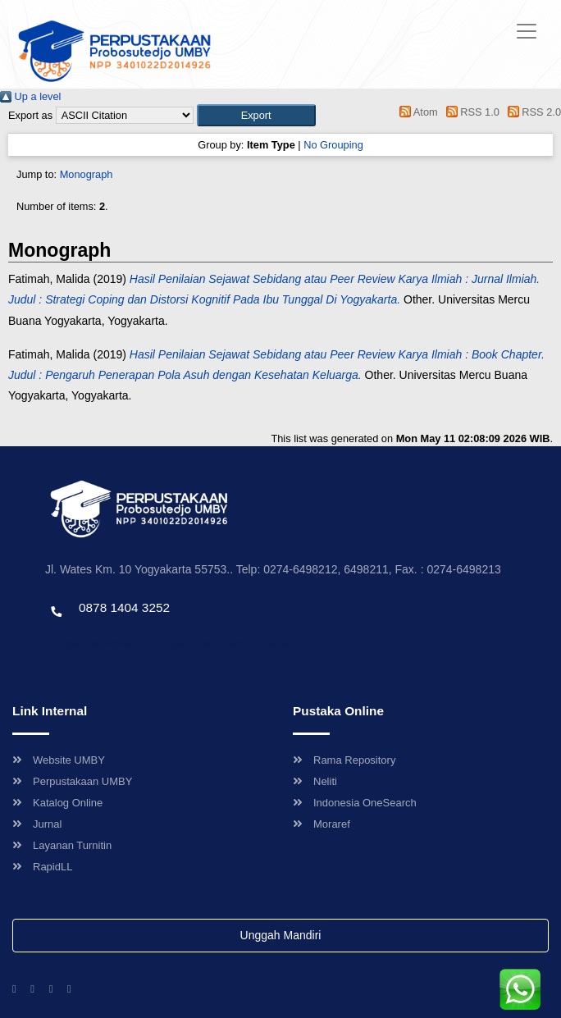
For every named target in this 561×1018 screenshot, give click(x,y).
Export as (30, 115)
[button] (256, 115)
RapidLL (42, 867)
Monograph (86, 174)
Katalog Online (57, 803)
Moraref (321, 824)
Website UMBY (58, 760)
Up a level (30, 96)
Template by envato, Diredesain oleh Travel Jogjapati (168, 643)
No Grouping (333, 145)
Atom (416, 112)
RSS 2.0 (531, 112)
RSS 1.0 (469, 112)
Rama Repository (344, 760)
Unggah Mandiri (281, 935)
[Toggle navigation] (526, 31)
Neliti (315, 781)
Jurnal (37, 824)
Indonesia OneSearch (355, 803)
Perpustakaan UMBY (72, 781)
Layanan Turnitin (62, 845)
